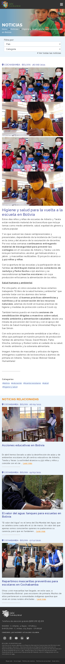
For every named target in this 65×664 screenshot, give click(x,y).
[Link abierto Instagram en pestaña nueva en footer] (4, 637)
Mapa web (9, 661)
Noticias (14, 29)
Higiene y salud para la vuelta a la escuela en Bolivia (32, 212)
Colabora (35, 632)
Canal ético (55, 661)
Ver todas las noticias (49, 53)
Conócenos (6, 632)
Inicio (4, 29)
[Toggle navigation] (62, 4)
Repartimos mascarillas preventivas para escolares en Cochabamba (30, 583)
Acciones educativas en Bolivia (23, 445)
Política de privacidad (43, 661)
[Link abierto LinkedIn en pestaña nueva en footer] (22, 637)
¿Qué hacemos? (16, 632)
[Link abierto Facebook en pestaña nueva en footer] (10, 637)
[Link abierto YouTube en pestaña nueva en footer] (16, 637)
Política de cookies (28, 661)
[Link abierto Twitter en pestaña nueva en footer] (27, 637)
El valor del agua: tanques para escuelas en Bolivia (31, 515)
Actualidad (27, 632)
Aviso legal (17, 661)
